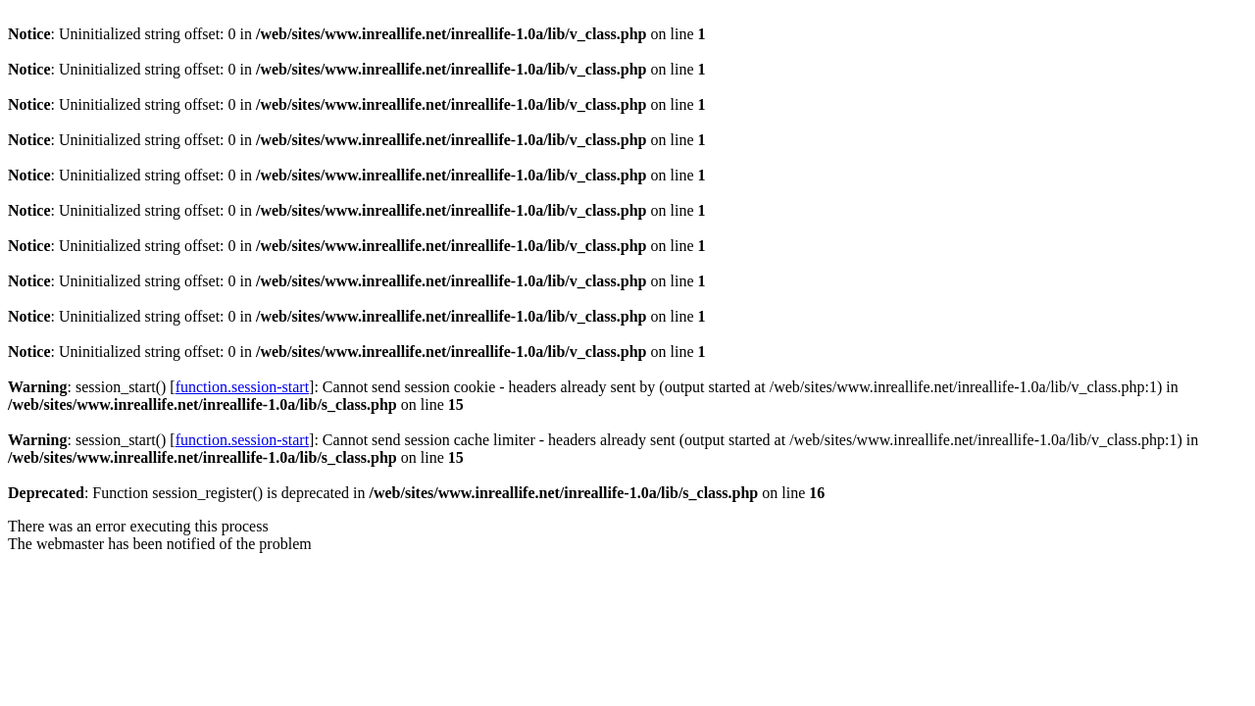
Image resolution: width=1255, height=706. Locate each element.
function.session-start (242, 386)
